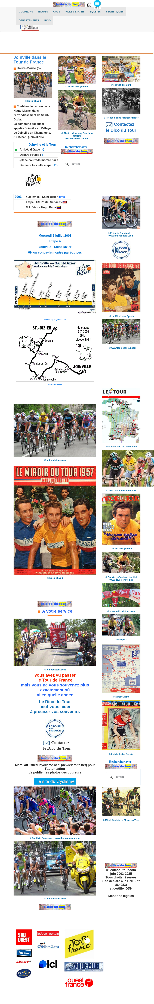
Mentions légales (121, 896)
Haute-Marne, (22, 110)
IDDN (129, 888)
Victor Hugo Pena (46, 207)
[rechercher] (76, 164)
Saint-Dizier (50, 196)
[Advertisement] (77, 43)
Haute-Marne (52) (29, 68)
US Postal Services (49, 202)
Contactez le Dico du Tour (55, 745)
